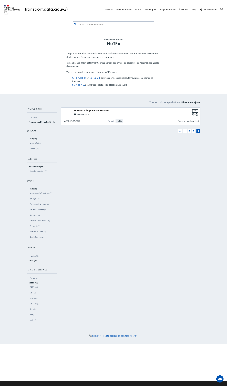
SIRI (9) (33, 292)
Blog (194, 9)
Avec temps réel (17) (38, 171)
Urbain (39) (34, 148)
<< (180, 131)
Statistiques (150, 9)
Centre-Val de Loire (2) (39, 204)
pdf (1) (32, 314)
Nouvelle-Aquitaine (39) (40, 220)
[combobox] (113, 24)
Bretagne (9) (35, 198)
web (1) (33, 320)
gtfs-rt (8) (33, 298)
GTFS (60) (34, 287)
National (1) (35, 215)
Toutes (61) (34, 256)
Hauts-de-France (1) (38, 209)
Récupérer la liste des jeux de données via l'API (114, 335)
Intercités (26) (35, 143)
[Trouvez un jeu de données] (113, 24)
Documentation (124, 9)
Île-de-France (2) (37, 237)
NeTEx (93, 77)
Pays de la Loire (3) (38, 231)
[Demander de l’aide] (220, 379)
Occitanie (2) (35, 226)
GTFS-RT (82, 77)
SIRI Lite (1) (34, 303)
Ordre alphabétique (170, 102)
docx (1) (33, 309)
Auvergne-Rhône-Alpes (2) (41, 193)
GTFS (74, 77)
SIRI (98, 77)
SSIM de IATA (78, 84)
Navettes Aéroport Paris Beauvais (91, 111)
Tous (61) (33, 117)
